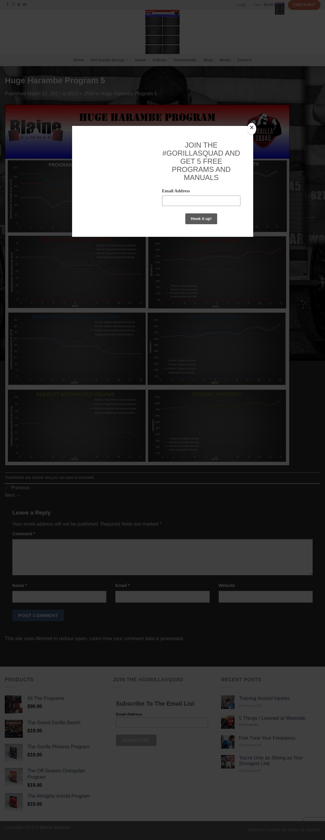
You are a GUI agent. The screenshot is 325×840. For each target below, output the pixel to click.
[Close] (251, 129)
